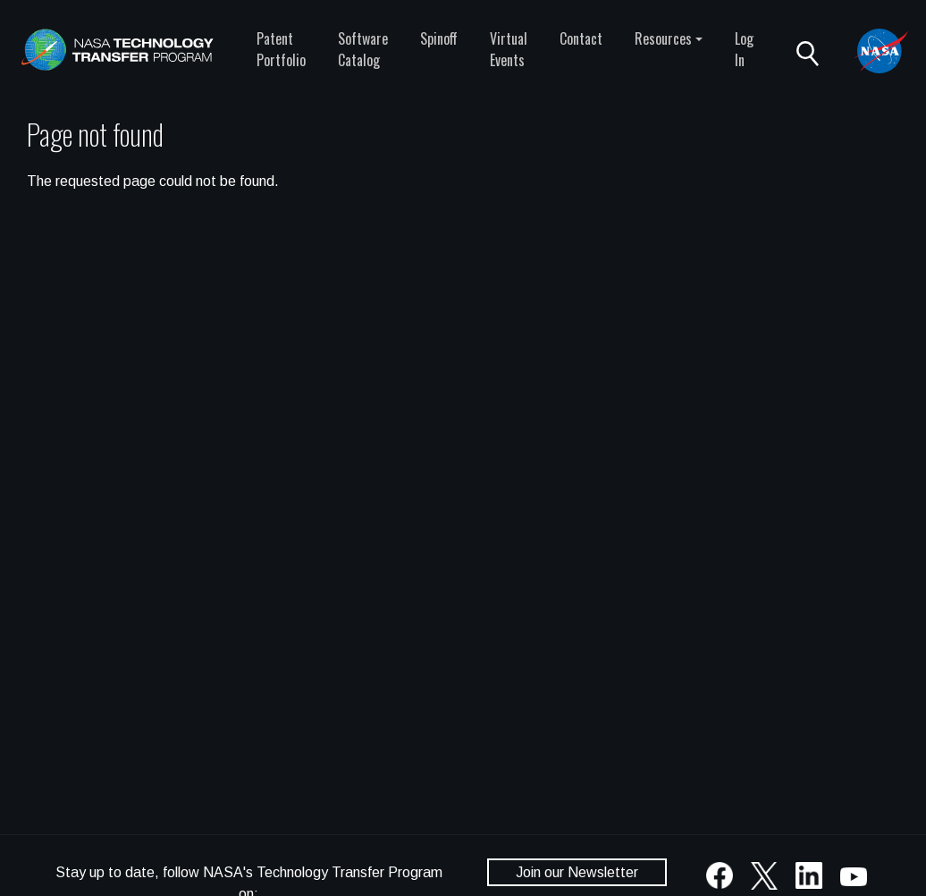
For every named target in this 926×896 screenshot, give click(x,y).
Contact (581, 38)
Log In (744, 49)
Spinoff (439, 38)
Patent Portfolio (281, 49)
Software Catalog (363, 49)
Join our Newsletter (577, 872)
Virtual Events (508, 49)
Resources (663, 38)
